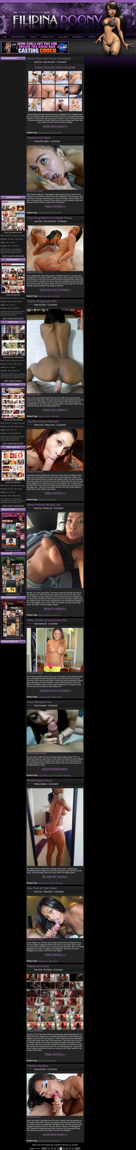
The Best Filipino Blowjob (42, 421)
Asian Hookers (43, 133)
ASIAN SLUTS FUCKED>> (55, 289)
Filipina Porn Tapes (39, 137)
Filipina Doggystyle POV (42, 301)
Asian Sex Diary (49, 62)
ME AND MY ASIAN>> (55, 876)
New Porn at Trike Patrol (42, 888)
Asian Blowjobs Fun (39, 702)
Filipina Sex (42, 500)
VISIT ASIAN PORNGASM (13, 256)
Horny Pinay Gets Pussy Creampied (49, 58)
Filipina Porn (39, 425)
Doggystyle (55, 416)
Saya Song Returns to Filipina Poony (49, 217)
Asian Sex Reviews (13, 295)
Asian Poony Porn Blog (13, 550)
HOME (4, 37)
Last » (77, 1149)
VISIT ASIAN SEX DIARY (13, 443)
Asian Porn (38, 62)
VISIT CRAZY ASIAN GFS (13, 506)
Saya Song (56, 296)
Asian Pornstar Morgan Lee (43, 504)
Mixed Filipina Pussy (39, 780)
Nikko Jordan (57, 697)
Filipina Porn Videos (41, 141)
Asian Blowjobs (43, 775)
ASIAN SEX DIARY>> (55, 126)
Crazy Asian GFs (49, 221)
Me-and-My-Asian (56, 883)
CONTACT (92, 37)
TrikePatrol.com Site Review (13, 357)
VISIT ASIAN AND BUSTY (13, 318)
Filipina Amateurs (40, 784)
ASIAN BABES (63, 37)
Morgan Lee (47, 508)
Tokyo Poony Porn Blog (13, 638)
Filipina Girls (48, 892)
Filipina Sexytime (37, 1065)
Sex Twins (42, 1061)
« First (44, 1149)
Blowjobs (67, 775)
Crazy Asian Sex (44, 296)
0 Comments (61, 62)
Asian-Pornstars (44, 615)
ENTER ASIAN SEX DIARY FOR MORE (55, 67)
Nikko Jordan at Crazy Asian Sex (47, 620)
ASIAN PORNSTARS (18, 37)
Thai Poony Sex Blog (13, 594)
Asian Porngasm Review (13, 232)
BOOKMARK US (78, 37)
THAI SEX (33, 37)
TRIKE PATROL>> (55, 206)
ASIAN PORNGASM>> (55, 769)
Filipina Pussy (50, 425)
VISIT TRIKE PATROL (13, 381)
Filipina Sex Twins (38, 966)
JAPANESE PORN (47, 37)
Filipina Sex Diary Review (13, 420)
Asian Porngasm (40, 705)
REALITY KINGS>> (55, 608)
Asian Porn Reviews (13, 482)
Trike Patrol (57, 213)
